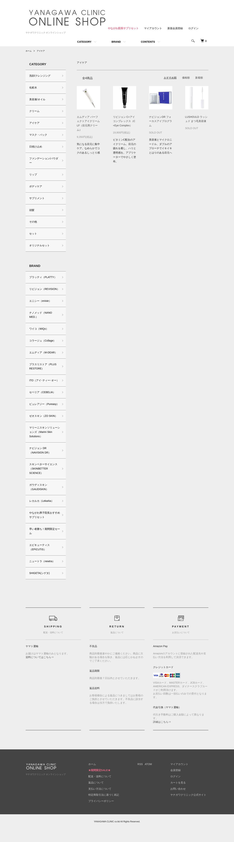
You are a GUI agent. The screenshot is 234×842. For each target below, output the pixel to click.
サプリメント (37, 198)
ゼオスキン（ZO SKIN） (43, 428)
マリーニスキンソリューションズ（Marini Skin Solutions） (43, 445)
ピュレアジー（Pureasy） (37, 414)
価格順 (186, 77)
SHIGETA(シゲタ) (39, 586)
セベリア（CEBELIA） (42, 400)
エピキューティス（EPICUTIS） (39, 560)
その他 (33, 221)
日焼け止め (35, 146)
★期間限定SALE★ (106, 783)
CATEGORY (84, 41)
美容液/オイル (37, 99)
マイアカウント (153, 28)
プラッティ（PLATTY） (43, 277)
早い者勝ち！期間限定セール (43, 544)
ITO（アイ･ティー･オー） (41, 387)
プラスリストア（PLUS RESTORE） (42, 370)
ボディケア (35, 186)
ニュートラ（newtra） (42, 574)
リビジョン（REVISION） (38, 291)
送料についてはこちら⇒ (40, 670)
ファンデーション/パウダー (43, 160)
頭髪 (31, 210)
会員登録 (178, 783)
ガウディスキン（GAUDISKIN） (38, 500)
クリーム (34, 111)
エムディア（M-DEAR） (43, 356)
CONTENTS (148, 41)
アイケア (41, 51)
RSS (144, 777)
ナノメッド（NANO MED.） (40, 319)
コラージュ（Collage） (42, 345)
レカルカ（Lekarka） (41, 514)
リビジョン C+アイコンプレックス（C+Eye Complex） (124, 121)
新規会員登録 (175, 28)
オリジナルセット (39, 245)
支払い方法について (106, 801)
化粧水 (33, 87)
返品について (102, 795)
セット (33, 233)
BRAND (116, 41)
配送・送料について (106, 789)
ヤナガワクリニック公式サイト (190, 807)
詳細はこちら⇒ (162, 734)
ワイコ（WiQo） (38, 333)
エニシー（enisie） (40, 305)
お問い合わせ (180, 801)
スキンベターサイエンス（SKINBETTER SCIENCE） (43, 482)
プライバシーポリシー (107, 814)
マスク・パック (38, 134)
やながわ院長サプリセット (123, 28)
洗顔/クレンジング (39, 75)
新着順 (199, 77)
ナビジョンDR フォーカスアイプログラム (160, 121)
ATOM (152, 777)
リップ (33, 174)
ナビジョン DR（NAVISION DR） (40, 463)
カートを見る (180, 795)
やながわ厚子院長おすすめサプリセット (43, 528)
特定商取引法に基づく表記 (110, 807)
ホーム (29, 51)
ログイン (193, 28)
